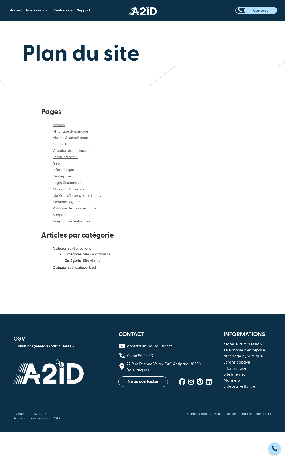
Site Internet (234, 374)
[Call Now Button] (274, 448)
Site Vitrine (91, 261)
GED (56, 164)
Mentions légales (66, 202)
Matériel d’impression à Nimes (77, 196)
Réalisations (81, 249)
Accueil (59, 125)
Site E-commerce (96, 254)
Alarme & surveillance (70, 138)
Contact (59, 144)
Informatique (63, 170)
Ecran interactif (65, 157)
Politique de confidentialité (74, 208)
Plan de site (263, 413)
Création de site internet (72, 151)
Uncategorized (83, 268)
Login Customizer (67, 183)
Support (59, 215)
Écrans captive (237, 362)
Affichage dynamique (70, 131)
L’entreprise (62, 176)
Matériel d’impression (70, 189)
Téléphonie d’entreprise (71, 221)
